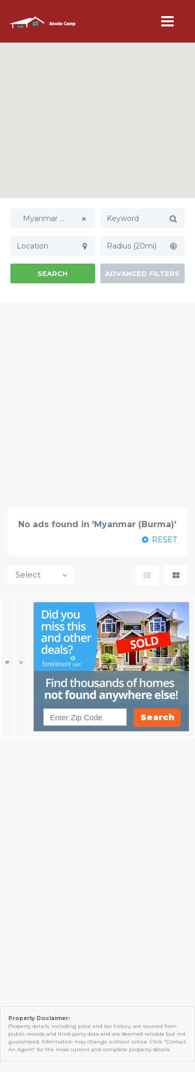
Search (52, 273)
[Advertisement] (97, 404)
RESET (159, 539)
